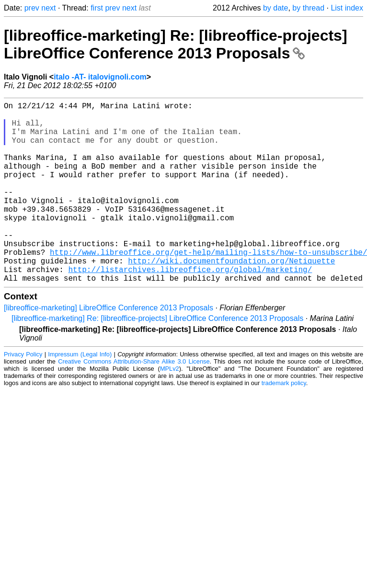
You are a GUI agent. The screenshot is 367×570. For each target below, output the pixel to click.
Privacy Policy (23, 394)
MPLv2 (169, 408)
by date (275, 8)
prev (31, 8)
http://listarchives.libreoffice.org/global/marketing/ (190, 307)
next (48, 8)
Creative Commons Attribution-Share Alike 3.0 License (133, 401)
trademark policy (284, 423)
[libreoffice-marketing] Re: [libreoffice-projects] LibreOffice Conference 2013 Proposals (175, 44)
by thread (308, 8)
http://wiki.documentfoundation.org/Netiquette (231, 297)
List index (347, 8)
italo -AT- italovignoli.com (100, 77)
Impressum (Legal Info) (80, 394)
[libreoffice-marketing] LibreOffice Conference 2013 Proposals (108, 348)
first (97, 8)
